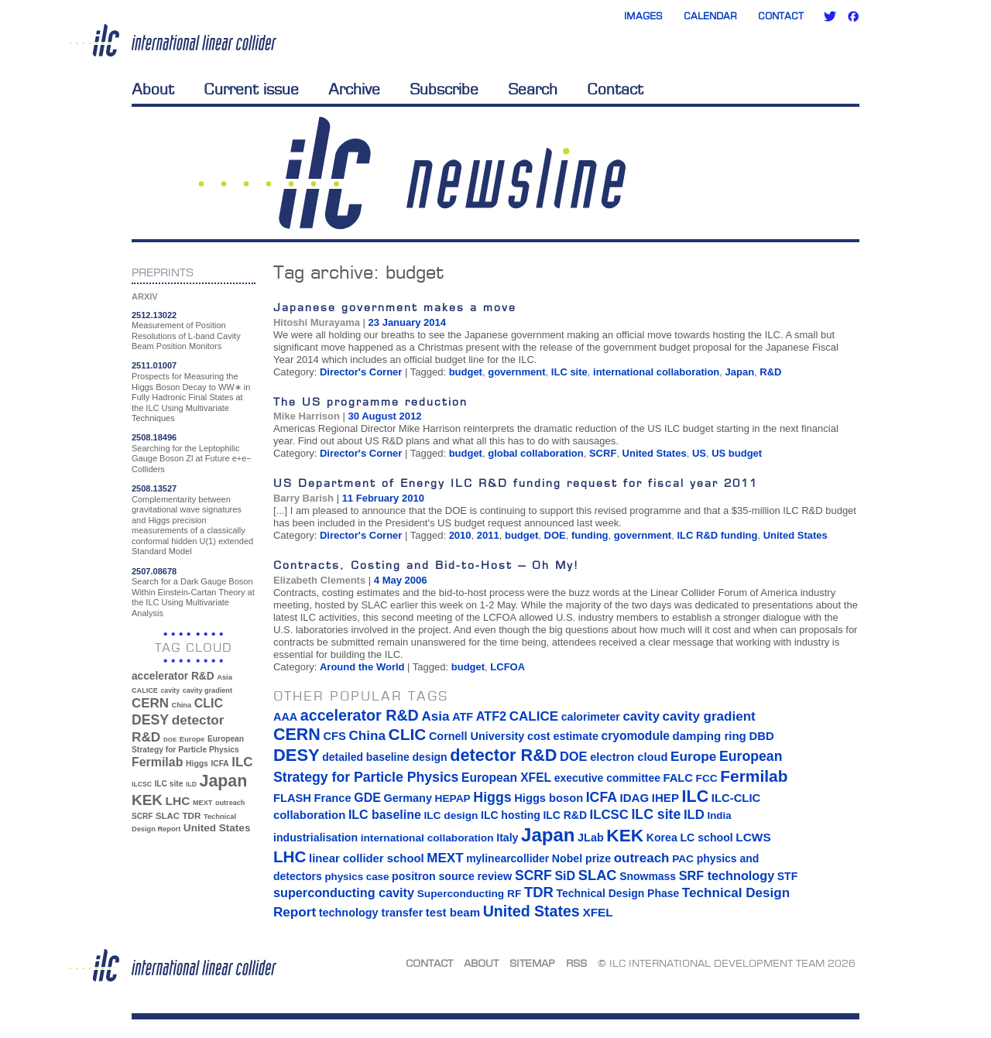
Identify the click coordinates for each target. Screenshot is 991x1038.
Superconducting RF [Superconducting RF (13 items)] (469, 893)
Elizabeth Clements (319, 580)
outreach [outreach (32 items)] (230, 803)
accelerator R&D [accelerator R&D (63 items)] (173, 676)
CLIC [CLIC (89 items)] (208, 703)
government (516, 372)
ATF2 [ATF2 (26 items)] (491, 716)
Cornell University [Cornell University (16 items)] (476, 736)
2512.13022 (154, 315)
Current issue (251, 89)
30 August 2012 (385, 416)
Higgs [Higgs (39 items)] (197, 763)
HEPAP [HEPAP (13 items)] (453, 798)
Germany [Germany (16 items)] (407, 798)
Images (643, 16)
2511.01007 (154, 365)
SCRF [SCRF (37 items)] (142, 816)
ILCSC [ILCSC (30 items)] (142, 784)
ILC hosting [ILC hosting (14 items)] (510, 815)
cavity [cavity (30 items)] (170, 690)
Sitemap (532, 963)
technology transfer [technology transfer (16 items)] (371, 912)
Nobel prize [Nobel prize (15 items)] (581, 858)
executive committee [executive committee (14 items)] (607, 778)
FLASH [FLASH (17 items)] (292, 798)
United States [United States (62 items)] (217, 828)
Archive (354, 89)
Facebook (853, 16)
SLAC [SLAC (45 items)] (168, 815)
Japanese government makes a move (394, 306)
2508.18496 (154, 437)
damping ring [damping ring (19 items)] (709, 735)
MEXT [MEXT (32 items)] (202, 803)
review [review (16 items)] (494, 876)
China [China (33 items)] (181, 705)
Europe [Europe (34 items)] (192, 739)
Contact (781, 16)
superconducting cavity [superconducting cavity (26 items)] (343, 892)
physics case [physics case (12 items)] (356, 876)
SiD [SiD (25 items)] (564, 875)
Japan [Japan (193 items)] (224, 781)
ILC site (569, 372)
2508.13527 (154, 488)
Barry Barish (303, 498)
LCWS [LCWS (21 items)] (753, 837)
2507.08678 (154, 571)
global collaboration (536, 453)
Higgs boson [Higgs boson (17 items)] (548, 798)
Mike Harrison (306, 416)
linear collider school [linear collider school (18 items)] (366, 858)
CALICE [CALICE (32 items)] (145, 690)
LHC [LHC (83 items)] (178, 800)
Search (532, 89)
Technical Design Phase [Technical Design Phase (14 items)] (617, 893)
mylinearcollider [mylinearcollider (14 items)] (507, 858)
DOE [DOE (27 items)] (170, 739)
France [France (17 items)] (332, 798)
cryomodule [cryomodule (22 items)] (636, 735)
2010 (460, 535)
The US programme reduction (370, 401)
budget (465, 372)
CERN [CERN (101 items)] (150, 703)
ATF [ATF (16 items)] (462, 717)
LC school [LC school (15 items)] (706, 837)
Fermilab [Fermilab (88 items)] (157, 762)
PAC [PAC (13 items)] (683, 859)
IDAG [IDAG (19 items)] (635, 797)
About (153, 89)
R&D (770, 372)
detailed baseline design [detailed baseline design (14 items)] (384, 757)
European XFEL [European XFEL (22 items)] (506, 777)
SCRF (602, 453)
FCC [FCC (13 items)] (707, 778)
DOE (555, 535)
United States (654, 453)
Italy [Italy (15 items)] (507, 837)
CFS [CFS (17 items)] (334, 736)
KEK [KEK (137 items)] (147, 800)
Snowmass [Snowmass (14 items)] (647, 876)
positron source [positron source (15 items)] (433, 876)
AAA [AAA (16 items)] (285, 717)
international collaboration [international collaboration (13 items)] (427, 838)
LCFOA (507, 667)
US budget (737, 453)
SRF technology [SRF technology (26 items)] (726, 875)
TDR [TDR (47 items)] (191, 815)
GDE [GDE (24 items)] (367, 797)
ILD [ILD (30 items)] (191, 784)
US (699, 453)
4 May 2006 (400, 580)
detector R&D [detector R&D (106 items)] (503, 755)
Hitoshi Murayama (316, 322)
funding (590, 535)
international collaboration (656, 372)
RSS (576, 963)
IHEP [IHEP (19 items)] (665, 797)
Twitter (830, 16)
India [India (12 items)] (719, 815)
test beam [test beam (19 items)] (453, 912)
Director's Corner (361, 372)
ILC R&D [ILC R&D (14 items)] (565, 815)
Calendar (710, 16)
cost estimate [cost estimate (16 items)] (562, 736)
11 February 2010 (383, 498)
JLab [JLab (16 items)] (591, 837)
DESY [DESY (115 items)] (150, 720)
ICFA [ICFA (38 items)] (219, 763)
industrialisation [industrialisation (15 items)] (315, 837)
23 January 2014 (407, 322)
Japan (740, 372)
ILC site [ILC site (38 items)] (169, 783)
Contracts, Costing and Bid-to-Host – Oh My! (426, 564)
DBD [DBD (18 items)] (761, 736)
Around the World (362, 667)
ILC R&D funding (717, 535)
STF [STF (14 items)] (787, 876)
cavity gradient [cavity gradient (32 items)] (207, 690)
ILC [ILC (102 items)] (241, 762)
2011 (488, 535)
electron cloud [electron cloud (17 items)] (628, 757)
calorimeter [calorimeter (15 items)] (590, 717)
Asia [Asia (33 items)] (224, 677)
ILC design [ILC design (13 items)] (450, 815)
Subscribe (444, 89)
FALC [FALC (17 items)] (678, 778)
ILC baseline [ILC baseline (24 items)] (384, 814)
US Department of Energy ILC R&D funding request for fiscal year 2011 (515, 482)
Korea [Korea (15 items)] (661, 837)
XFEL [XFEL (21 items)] (597, 912)
